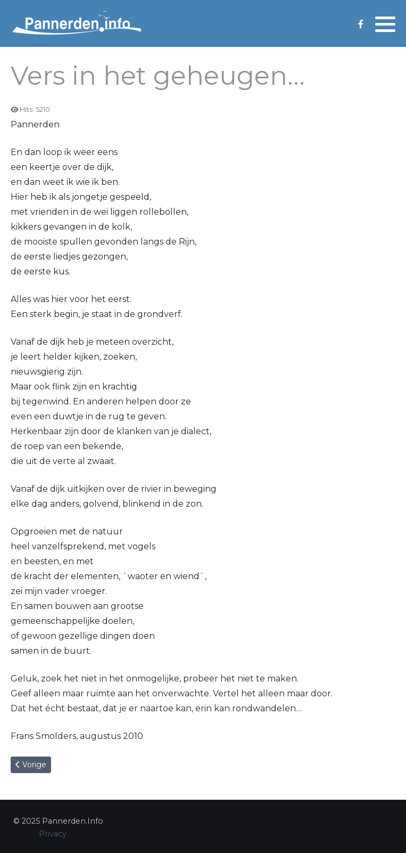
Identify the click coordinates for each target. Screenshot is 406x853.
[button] (385, 24)
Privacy (53, 834)
